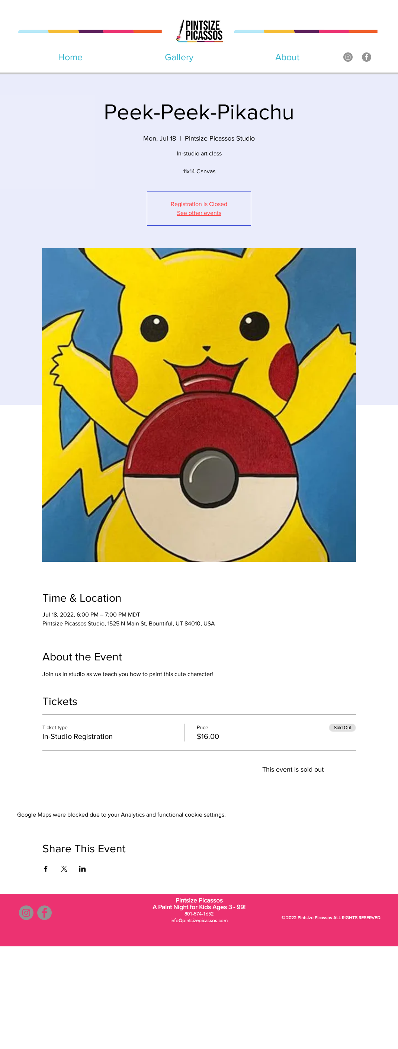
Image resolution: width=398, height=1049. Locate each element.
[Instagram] (348, 57)
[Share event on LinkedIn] (82, 869)
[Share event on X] (64, 869)
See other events (199, 213)
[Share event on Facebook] (45, 869)
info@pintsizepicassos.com (199, 920)
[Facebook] (366, 57)
